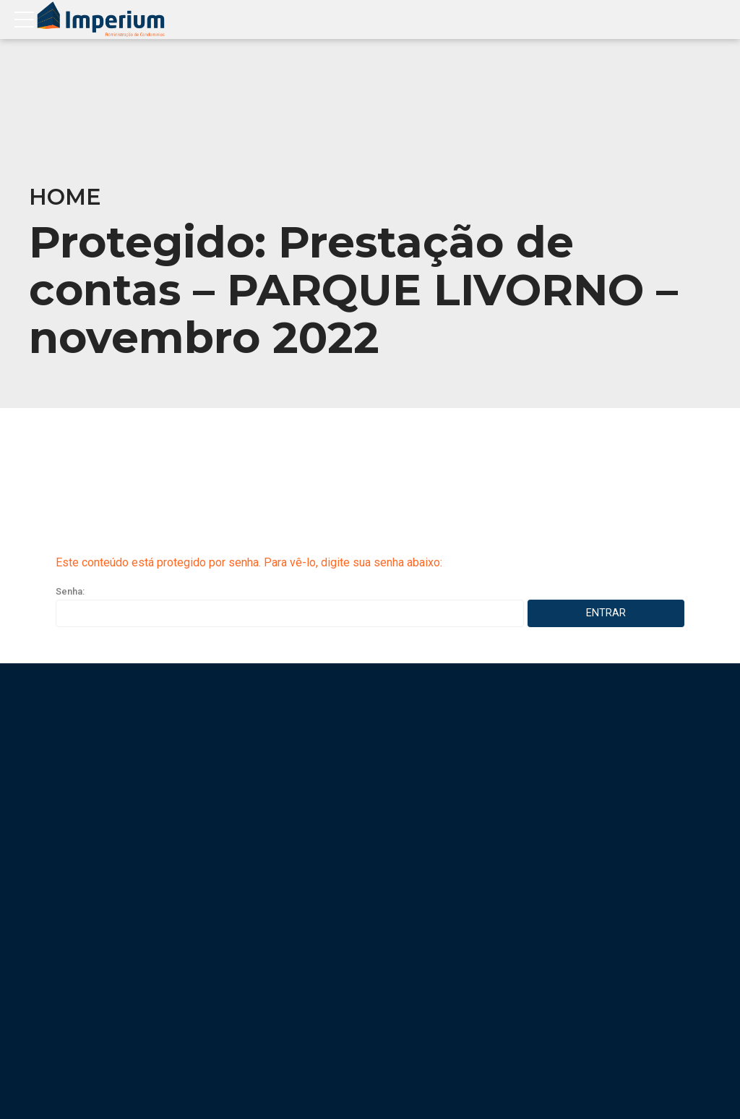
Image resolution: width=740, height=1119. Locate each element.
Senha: (290, 606)
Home (65, 197)
